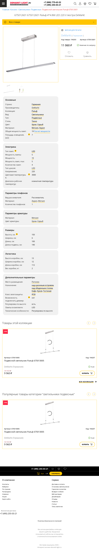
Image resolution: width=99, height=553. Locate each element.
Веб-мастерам (57, 494)
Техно (34, 121)
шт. (40, 473)
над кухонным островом (43, 285)
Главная (5, 9)
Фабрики (5, 487)
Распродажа (6, 492)
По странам (6, 489)
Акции (4, 497)
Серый (40, 124)
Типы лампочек (57, 506)
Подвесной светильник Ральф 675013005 (24, 360)
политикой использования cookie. (50, 536)
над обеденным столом (42, 288)
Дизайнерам (56, 497)
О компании (8, 480)
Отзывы (54, 499)
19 (33, 158)
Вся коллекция (88, 382)
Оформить (56, 473)
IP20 (33, 294)
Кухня (39, 291)
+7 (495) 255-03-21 (52, 5)
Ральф (34, 111)
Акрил (42, 128)
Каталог (13, 9)
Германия (36, 104)
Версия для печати (73, 30)
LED (33, 151)
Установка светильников (60, 487)
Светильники (24, 9)
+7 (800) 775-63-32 (52, 2)
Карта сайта (6, 499)
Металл (35, 128)
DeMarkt (35, 108)
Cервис (55, 480)
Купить (87, 373)
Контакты (5, 484)
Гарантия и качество (59, 489)
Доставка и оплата (58, 484)
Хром (34, 124)
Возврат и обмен (58, 492)
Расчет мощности (42, 131)
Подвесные (36, 9)
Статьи (54, 504)
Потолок (35, 282)
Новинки (5, 494)
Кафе (34, 291)
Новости (55, 502)
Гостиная (47, 291)
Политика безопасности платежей (49, 521)
